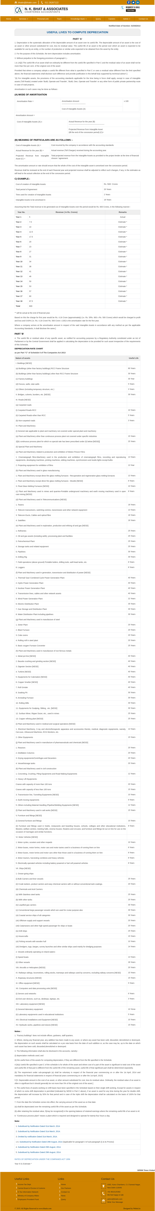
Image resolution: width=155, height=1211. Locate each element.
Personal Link (43, 19)
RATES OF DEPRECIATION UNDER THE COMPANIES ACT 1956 (42, 1159)
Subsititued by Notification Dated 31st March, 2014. (39, 1131)
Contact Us (143, 19)
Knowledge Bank (79, 19)
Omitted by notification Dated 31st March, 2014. (38, 1137)
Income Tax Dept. (24, 1184)
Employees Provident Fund (28, 1199)
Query (98, 19)
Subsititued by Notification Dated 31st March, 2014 (39, 1126)
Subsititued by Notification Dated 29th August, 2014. (39, 1147)
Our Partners (66, 1188)
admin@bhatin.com (114, 1199)
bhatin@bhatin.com (27, 2)
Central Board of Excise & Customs (31, 1188)
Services (23, 19)
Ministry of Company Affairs (28, 1196)
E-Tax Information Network (28, 1192)
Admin (126, 19)
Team (59, 19)
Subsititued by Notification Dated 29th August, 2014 (41, 1142)
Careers (111, 19)
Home (8, 19)
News (63, 1196)
